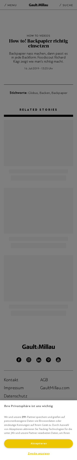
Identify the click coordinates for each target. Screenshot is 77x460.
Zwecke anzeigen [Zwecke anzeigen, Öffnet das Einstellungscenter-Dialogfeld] (38, 453)
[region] (38, 430)
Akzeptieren (39, 443)
